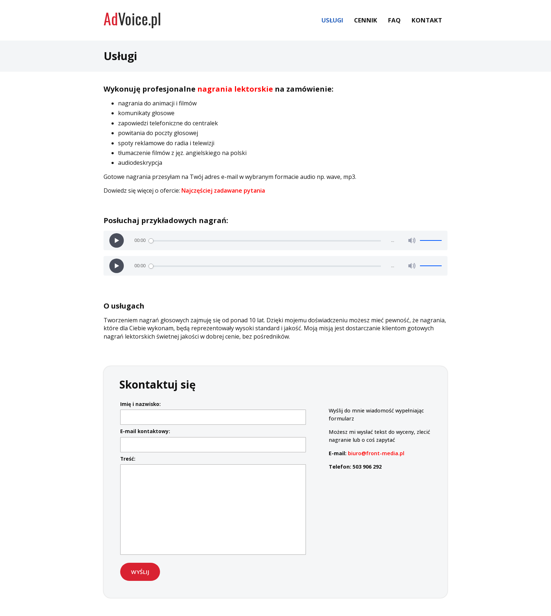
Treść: (127, 458)
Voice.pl (132, 18)
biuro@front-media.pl (376, 453)
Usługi (332, 20)
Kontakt (427, 20)
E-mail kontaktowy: (145, 431)
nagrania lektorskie (235, 89)
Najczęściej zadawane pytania (223, 190)
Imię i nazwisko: (140, 404)
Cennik (365, 20)
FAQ (394, 20)
